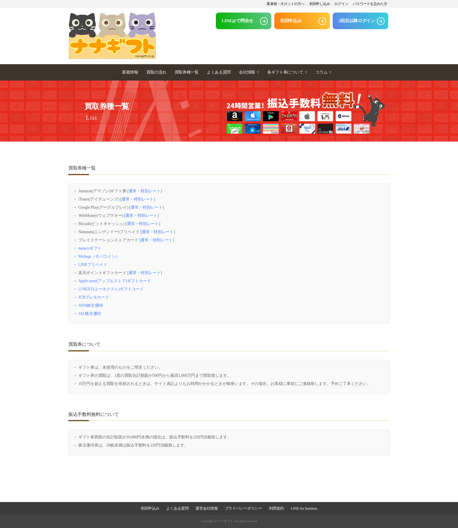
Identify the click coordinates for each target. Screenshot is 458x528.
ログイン (341, 4)
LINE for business (304, 508)
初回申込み (150, 508)
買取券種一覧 (187, 72)
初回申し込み (319, 4)
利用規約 (276, 508)
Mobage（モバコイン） (98, 256)
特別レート (150, 191)
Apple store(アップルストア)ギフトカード (114, 281)
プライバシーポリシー (243, 508)
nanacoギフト (89, 248)
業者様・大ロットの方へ (285, 4)
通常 (132, 191)
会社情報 (249, 72)
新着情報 (130, 72)
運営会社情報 (206, 508)
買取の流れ (156, 72)
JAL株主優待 (89, 313)
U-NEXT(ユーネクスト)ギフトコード (111, 289)
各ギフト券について (287, 72)
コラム (323, 72)
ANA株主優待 (90, 305)
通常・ (137, 207)
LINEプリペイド (92, 264)
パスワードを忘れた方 (370, 4)
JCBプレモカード (93, 297)
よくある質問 (219, 72)
